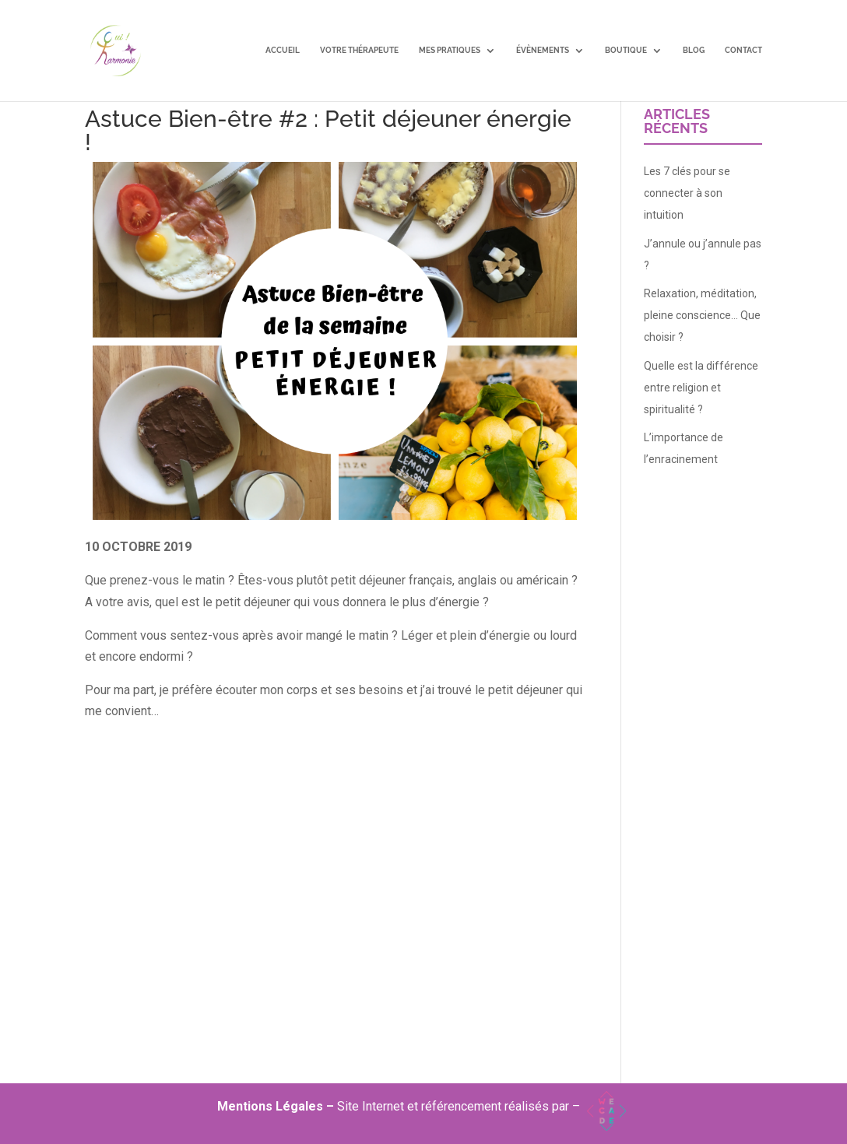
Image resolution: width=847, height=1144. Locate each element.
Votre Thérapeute (359, 50)
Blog (694, 50)
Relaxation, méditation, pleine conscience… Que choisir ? (702, 315)
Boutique (626, 50)
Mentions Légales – (277, 1106)
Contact (743, 50)
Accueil (282, 50)
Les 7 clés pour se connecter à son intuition (687, 193)
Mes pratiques (449, 50)
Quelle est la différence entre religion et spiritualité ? (701, 388)
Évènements (542, 50)
